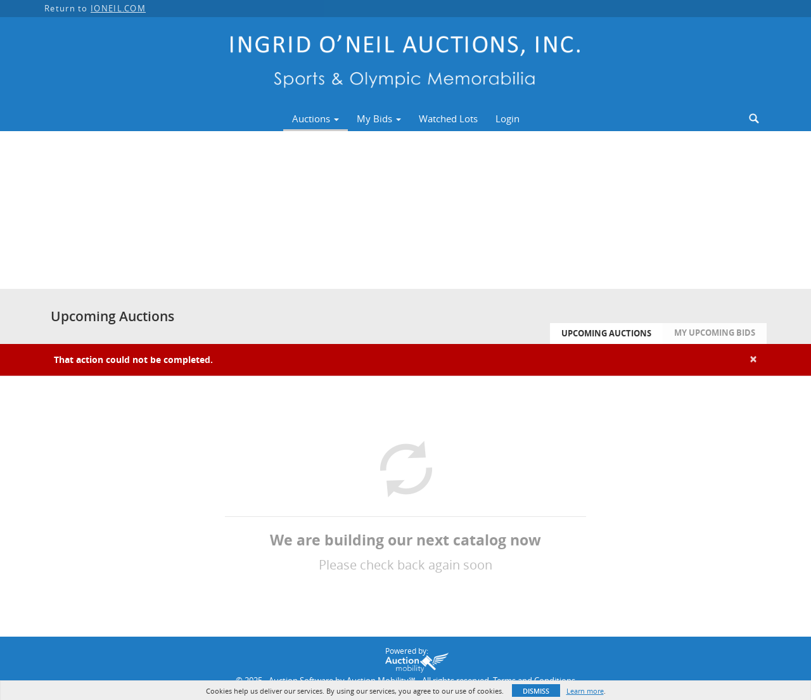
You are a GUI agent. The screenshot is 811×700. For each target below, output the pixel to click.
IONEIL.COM (118, 8)
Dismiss (536, 691)
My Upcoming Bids (714, 332)
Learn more (585, 691)
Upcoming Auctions (606, 333)
